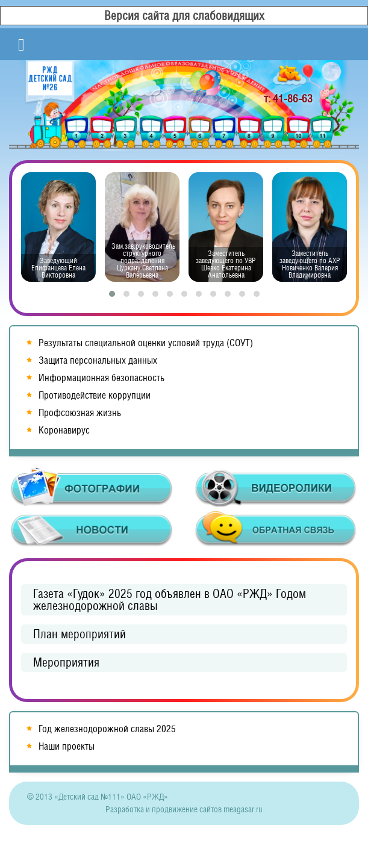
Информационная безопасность (101, 378)
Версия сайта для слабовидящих (184, 15)
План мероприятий (79, 634)
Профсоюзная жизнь (80, 412)
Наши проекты (67, 746)
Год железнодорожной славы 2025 (107, 729)
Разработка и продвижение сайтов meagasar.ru (184, 809)
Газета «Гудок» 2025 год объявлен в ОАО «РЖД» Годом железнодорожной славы (169, 599)
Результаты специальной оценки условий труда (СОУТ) (146, 343)
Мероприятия (66, 662)
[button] (112, 294)
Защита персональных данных (98, 360)
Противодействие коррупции (95, 395)
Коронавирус (64, 430)
